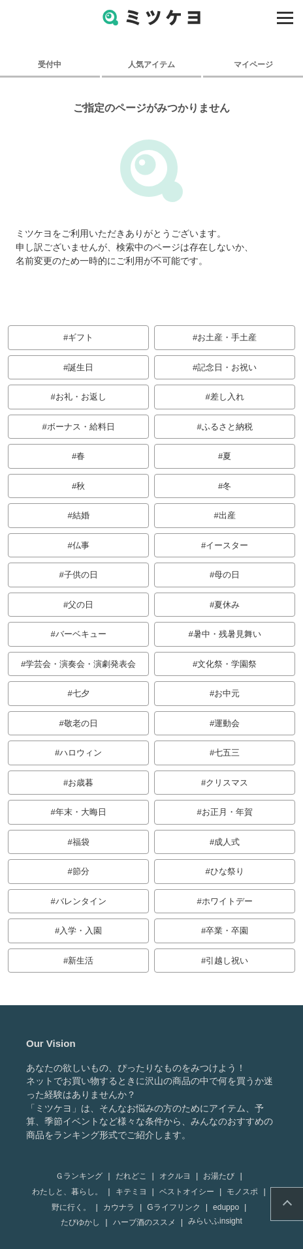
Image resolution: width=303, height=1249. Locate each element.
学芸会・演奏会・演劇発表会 (80, 664)
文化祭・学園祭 (227, 664)
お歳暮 (80, 782)
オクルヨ (175, 1176)
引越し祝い (227, 960)
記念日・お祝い (227, 367)
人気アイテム (151, 64)
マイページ (253, 64)
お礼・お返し (81, 397)
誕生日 (80, 367)
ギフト (80, 337)
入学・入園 (80, 930)
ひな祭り (227, 871)
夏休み (227, 605)
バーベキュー (81, 634)
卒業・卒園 (227, 930)
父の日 (80, 605)
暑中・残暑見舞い (227, 634)
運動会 (227, 723)
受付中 (49, 64)
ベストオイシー (186, 1191)
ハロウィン (80, 752)
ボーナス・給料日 (81, 427)
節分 (80, 871)
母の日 (227, 575)
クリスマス (227, 782)
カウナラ (119, 1207)
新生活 (80, 960)
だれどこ (131, 1176)
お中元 (227, 693)
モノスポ (242, 1191)
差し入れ (227, 397)
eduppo (226, 1207)
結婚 (80, 515)
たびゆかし (80, 1222)
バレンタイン (81, 901)
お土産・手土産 (227, 337)
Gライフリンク (173, 1207)
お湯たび (218, 1176)
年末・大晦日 (81, 812)
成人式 (227, 842)
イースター (227, 545)
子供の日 (81, 575)
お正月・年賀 (227, 812)
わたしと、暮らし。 (67, 1191)
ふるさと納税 (227, 427)
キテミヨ (131, 1191)
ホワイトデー (227, 901)
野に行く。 (71, 1207)
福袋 (80, 842)
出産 (227, 515)
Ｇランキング (79, 1176)
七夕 (80, 693)
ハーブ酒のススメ (144, 1222)
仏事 (80, 545)
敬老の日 (81, 723)
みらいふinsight (215, 1221)
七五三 (227, 752)
